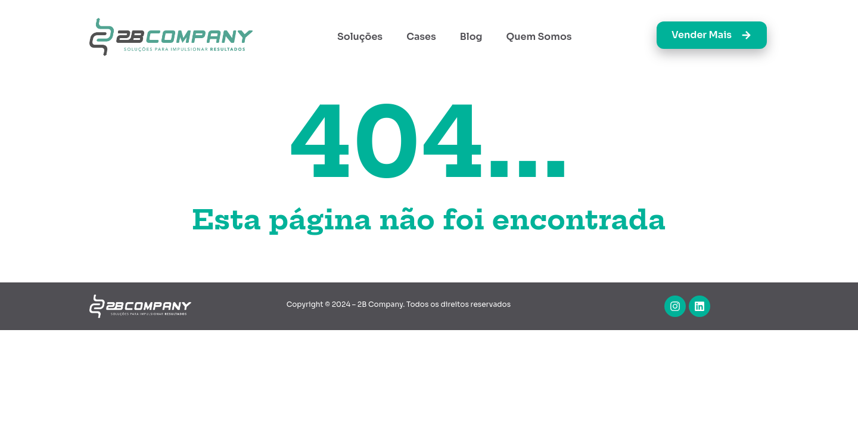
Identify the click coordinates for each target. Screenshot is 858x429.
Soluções (360, 36)
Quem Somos (539, 36)
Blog (471, 36)
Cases (421, 36)
